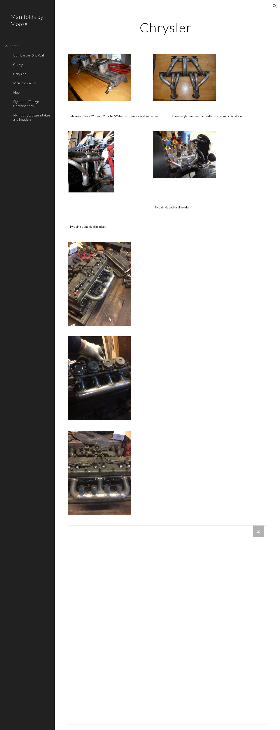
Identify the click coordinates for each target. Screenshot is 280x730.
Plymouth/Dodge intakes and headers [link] (31, 117)
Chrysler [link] (19, 74)
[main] (167, 27)
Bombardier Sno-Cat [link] (28, 55)
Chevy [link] (18, 64)
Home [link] (13, 46)
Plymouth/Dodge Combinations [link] (26, 103)
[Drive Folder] (167, 625)
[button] (275, 6)
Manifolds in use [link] (25, 83)
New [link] (17, 92)
